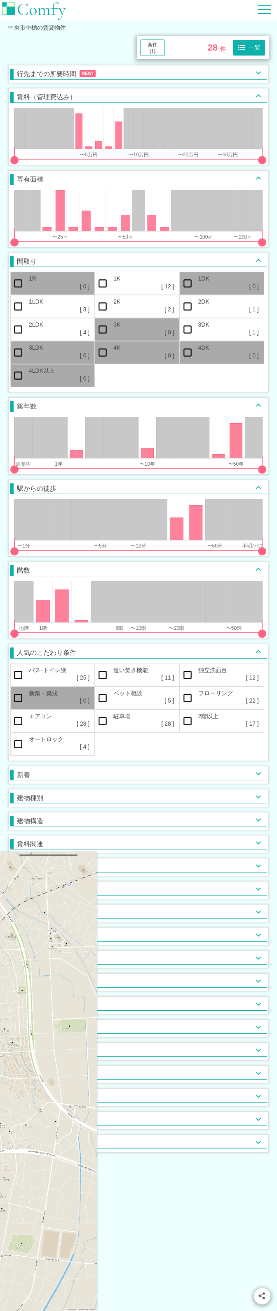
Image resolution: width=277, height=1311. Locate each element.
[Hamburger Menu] (264, 9)
